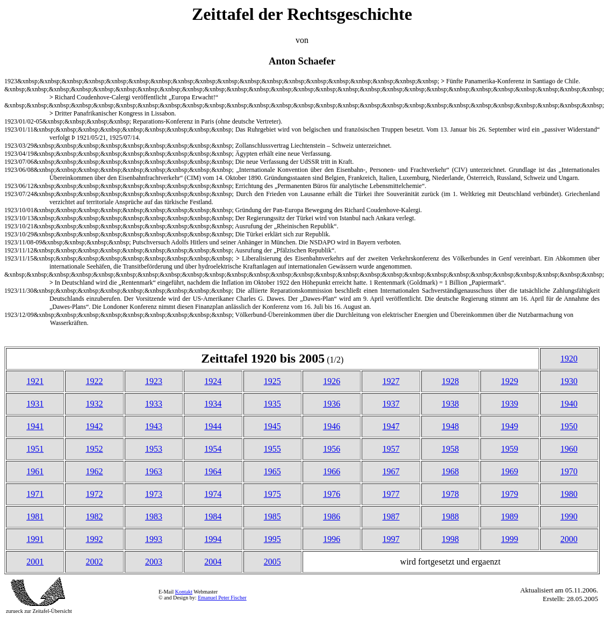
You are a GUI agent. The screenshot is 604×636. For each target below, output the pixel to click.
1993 (153, 539)
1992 (94, 539)
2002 (94, 561)
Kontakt (183, 592)
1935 (272, 403)
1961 (35, 471)
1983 (153, 516)
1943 (153, 426)
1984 (212, 516)
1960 (569, 448)
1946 (331, 426)
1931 (35, 403)
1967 (391, 471)
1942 (94, 426)
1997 (391, 539)
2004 (212, 561)
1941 (35, 426)
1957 (391, 448)
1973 (153, 493)
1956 (331, 448)
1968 (450, 471)
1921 (35, 381)
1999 (509, 539)
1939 (509, 403)
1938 (450, 403)
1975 (272, 493)
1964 (212, 471)
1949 (509, 426)
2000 (569, 539)
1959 (509, 448)
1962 (94, 471)
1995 (272, 539)
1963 (153, 471)
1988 (450, 516)
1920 (569, 358)
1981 (35, 516)
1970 (569, 471)
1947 (391, 426)
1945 (272, 426)
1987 (391, 516)
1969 (509, 471)
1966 (331, 471)
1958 (450, 448)
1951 (35, 448)
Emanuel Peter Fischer (222, 598)
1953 (153, 448)
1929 (509, 381)
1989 (509, 516)
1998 (450, 539)
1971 (35, 493)
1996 (331, 539)
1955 (272, 448)
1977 (391, 493)
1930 (569, 381)
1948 (450, 426)
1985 (272, 516)
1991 (35, 539)
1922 (94, 381)
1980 (569, 493)
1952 (94, 448)
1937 (391, 403)
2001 (35, 561)
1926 (331, 381)
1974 (212, 493)
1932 (94, 403)
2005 (272, 561)
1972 (94, 493)
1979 (509, 493)
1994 (212, 539)
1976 (331, 493)
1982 (94, 516)
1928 (450, 381)
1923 (153, 381)
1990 (569, 516)
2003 (153, 561)
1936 (331, 403)
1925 (272, 381)
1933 (153, 403)
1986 (331, 516)
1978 (450, 493)
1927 (391, 381)
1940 (569, 403)
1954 (212, 448)
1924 (212, 381)
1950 (569, 426)
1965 (272, 471)
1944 (212, 426)
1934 (212, 403)
